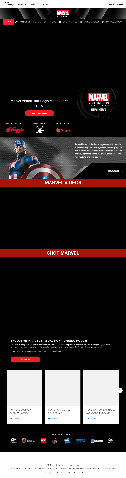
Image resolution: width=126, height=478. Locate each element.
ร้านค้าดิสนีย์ (59, 465)
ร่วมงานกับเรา (28, 468)
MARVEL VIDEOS (89, 21)
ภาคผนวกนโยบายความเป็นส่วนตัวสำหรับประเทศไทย (84, 468)
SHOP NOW (14, 418)
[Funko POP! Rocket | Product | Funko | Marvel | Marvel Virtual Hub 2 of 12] (63, 388)
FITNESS (49, 21)
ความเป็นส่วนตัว (61, 468)
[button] (117, 4)
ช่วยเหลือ (50, 468)
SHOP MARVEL (68, 21)
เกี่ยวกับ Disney (16, 468)
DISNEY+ (50, 465)
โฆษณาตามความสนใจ (108, 468)
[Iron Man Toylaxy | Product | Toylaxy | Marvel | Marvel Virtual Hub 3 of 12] (101, 388)
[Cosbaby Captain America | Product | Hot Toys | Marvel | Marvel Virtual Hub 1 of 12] (24, 388)
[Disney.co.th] (9, 4)
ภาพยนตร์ (69, 465)
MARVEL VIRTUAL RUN (28, 21)
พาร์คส (77, 465)
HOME (9, 21)
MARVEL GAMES (112, 21)
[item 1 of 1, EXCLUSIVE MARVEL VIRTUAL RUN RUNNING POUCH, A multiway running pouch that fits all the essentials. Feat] (63, 297)
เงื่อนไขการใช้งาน (40, 468)
